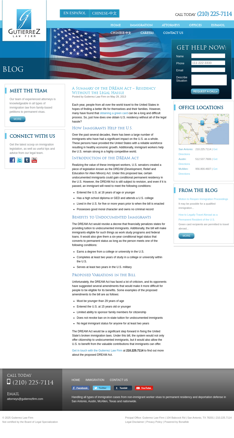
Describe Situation (181, 79)
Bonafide (184, 421)
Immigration (141, 25)
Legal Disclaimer (134, 421)
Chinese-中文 (104, 13)
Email (179, 70)
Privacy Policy (154, 421)
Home (115, 25)
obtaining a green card (114, 113)
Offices (195, 25)
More (18, 119)
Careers (147, 33)
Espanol (218, 25)
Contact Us (173, 33)
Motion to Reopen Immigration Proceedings (203, 199)
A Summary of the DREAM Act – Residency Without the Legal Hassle (114, 90)
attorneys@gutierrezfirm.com (25, 399)
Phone (180, 63)
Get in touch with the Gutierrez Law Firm (97, 350)
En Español (75, 13)
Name (180, 56)
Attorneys (171, 25)
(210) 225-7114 (214, 14)
